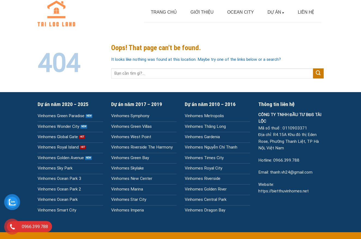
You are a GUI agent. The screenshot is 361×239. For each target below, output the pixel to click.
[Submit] (318, 73)
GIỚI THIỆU (202, 12)
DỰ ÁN (274, 12)
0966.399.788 (286, 160)
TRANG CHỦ (164, 12)
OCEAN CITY (240, 12)
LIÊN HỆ (306, 12)
